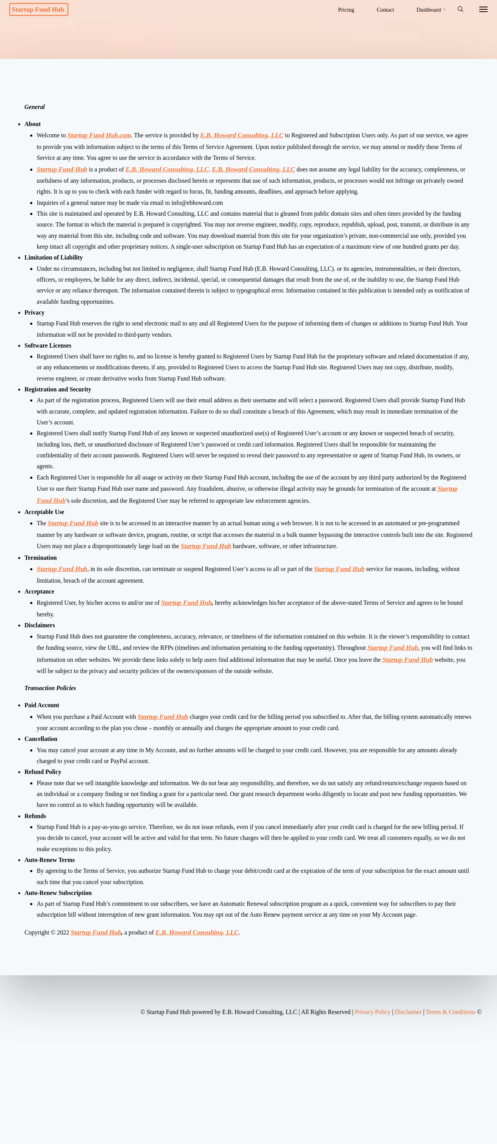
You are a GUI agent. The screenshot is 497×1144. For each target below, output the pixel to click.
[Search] (453, 9)
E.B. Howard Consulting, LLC (252, 141)
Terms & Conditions (447, 1111)
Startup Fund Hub (47, 9)
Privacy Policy (362, 1111)
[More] (476, 9)
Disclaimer (401, 1111)
